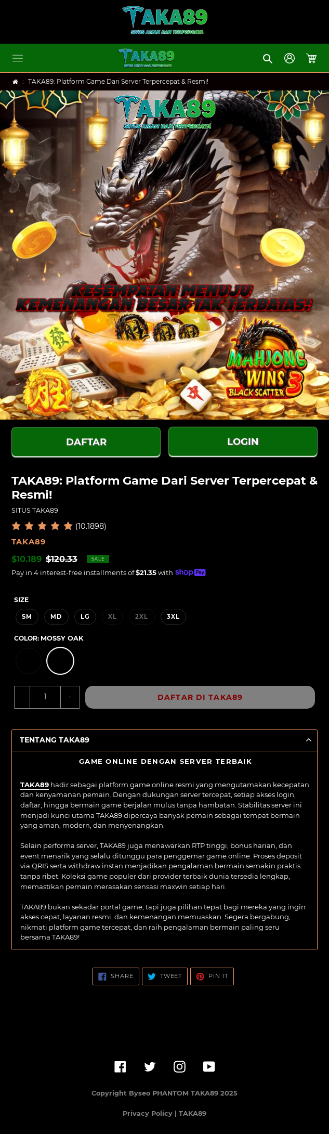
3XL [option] (173, 616)
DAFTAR (86, 442)
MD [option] (56, 616)
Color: (48, 638)
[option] (29, 661)
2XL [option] (141, 616)
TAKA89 (34, 784)
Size (21, 600)
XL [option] (112, 616)
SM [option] (27, 616)
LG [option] (85, 616)
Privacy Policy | (151, 1113)
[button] (18, 58)
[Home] (15, 82)
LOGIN (243, 441)
